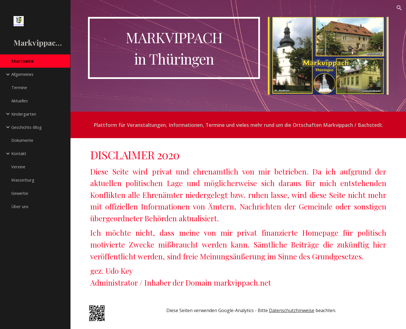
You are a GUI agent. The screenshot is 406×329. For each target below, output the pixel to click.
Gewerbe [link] (19, 193)
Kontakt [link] (18, 153)
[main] (174, 48)
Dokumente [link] (22, 140)
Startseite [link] (22, 61)
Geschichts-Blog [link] (26, 127)
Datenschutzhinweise (291, 310)
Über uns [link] (19, 206)
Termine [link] (19, 87)
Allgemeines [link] (22, 74)
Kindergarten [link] (23, 114)
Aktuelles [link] (19, 100)
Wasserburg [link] (22, 180)
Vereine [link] (18, 166)
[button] (399, 8)
